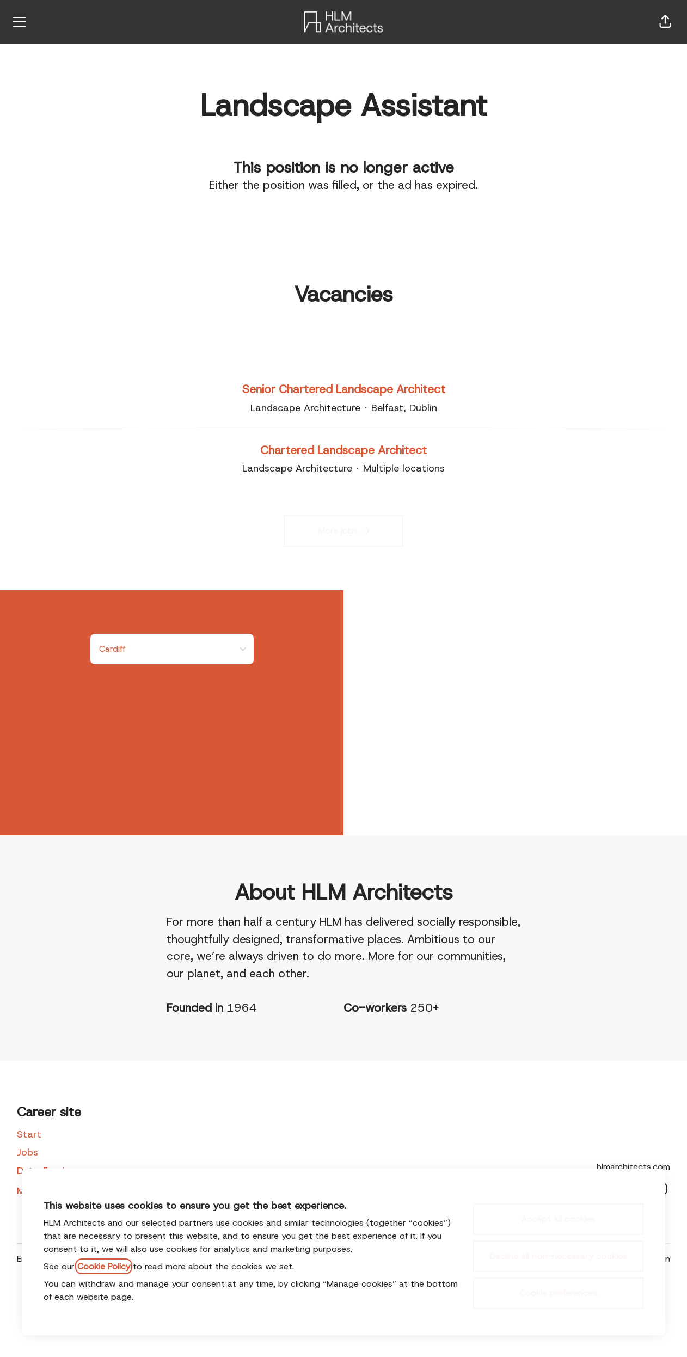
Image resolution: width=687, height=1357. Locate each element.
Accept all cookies (558, 1219)
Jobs (27, 1152)
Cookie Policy (103, 1266)
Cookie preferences (558, 1293)
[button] (665, 22)
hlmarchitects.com (633, 1166)
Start (29, 1134)
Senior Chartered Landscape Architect (343, 390)
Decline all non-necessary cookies (558, 1256)
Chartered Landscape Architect (343, 451)
